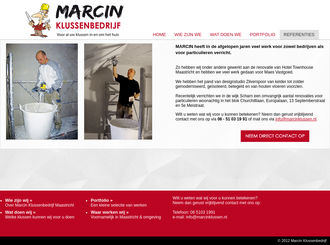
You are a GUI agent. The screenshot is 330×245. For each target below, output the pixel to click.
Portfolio (262, 34)
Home (159, 34)
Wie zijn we (188, 34)
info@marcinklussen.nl (295, 119)
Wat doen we (225, 34)
